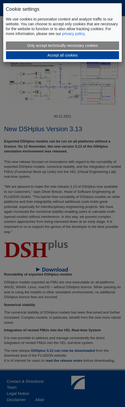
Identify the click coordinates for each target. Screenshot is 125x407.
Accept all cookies (62, 55)
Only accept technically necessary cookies (62, 45)
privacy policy (73, 34)
